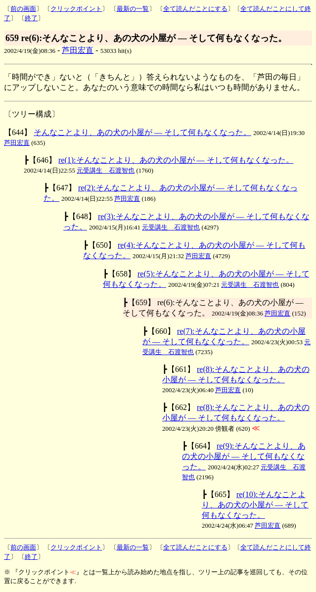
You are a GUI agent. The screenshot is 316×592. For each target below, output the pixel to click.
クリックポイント (76, 8)
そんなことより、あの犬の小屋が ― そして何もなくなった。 (142, 132)
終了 (31, 18)
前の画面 (23, 8)
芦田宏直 (77, 50)
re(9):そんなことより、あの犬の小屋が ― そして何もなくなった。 (244, 456)
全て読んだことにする (195, 8)
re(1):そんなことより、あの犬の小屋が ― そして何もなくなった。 (176, 160)
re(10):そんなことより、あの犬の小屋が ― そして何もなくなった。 (255, 504)
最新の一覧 (133, 8)
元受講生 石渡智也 (106, 170)
